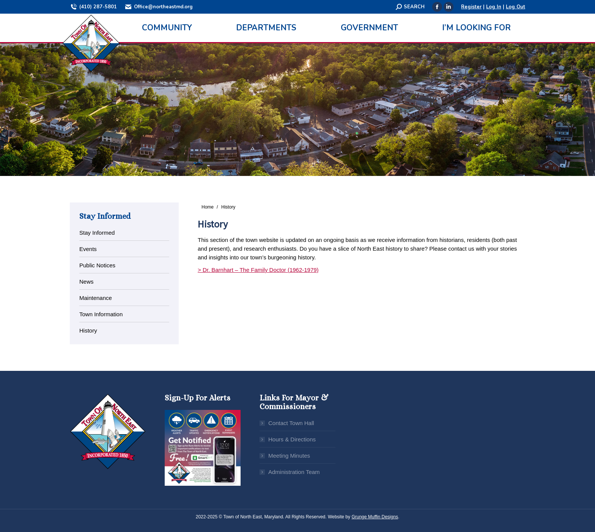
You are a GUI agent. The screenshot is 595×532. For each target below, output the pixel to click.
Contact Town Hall (291, 423)
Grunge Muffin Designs (374, 516)
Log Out (515, 6)
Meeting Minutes (289, 455)
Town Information (101, 314)
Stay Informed (97, 232)
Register (471, 6)
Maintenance (95, 298)
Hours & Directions (292, 439)
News (86, 281)
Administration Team (294, 472)
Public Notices (97, 265)
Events (88, 249)
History (88, 330)
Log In (493, 6)
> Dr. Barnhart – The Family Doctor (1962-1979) (258, 270)
